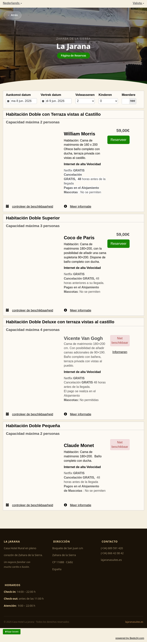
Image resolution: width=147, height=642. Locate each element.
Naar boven (12, 631)
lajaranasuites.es (111, 560)
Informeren (119, 352)
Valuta (138, 3)
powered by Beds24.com (129, 638)
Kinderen (105, 94)
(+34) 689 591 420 (112, 548)
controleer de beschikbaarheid (29, 206)
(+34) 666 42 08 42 (112, 553)
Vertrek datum (51, 94)
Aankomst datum (18, 94)
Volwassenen (85, 94)
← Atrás (12, 15)
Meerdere (128, 94)
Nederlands (12, 3)
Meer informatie (77, 206)
